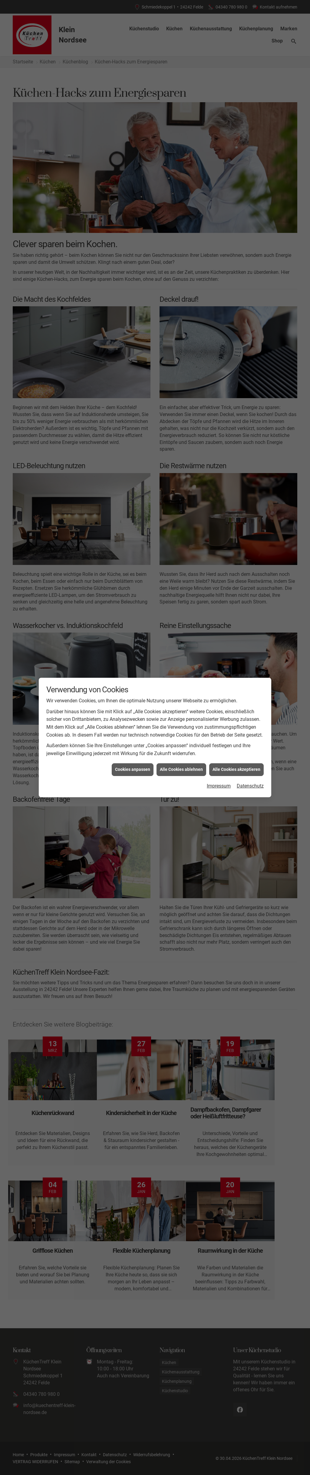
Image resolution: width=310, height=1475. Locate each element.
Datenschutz (250, 786)
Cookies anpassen (132, 769)
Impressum (219, 786)
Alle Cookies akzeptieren (236, 769)
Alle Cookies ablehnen (181, 769)
